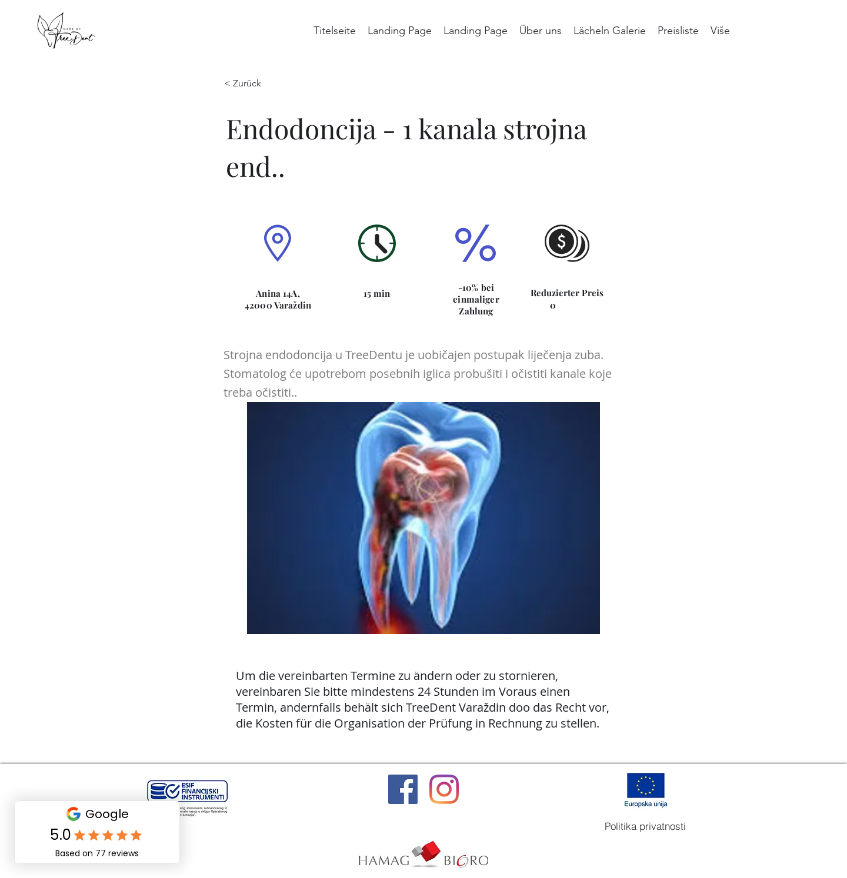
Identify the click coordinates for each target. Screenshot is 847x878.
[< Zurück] (251, 83)
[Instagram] (444, 789)
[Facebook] (403, 789)
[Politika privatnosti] (645, 826)
